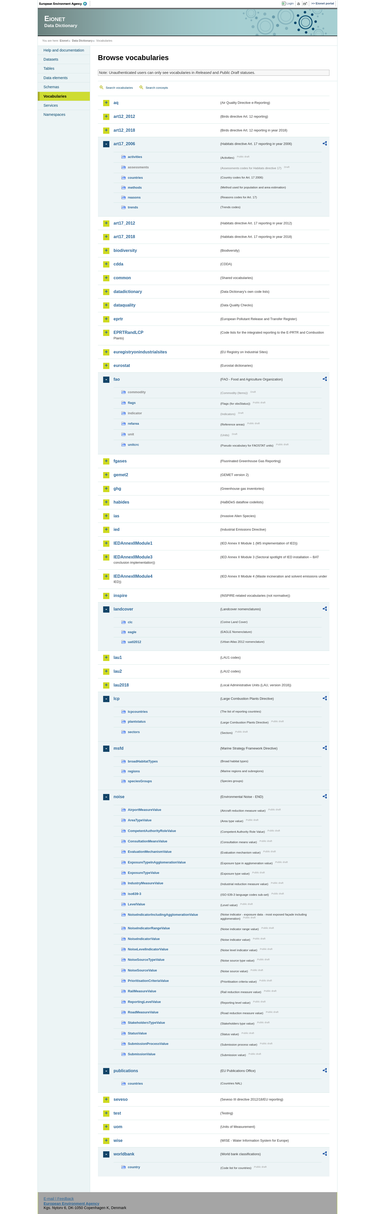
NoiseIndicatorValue (144, 939)
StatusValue (137, 1033)
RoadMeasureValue (143, 1012)
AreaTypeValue (140, 820)
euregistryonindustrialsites (140, 352)
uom (118, 1126)
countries (135, 178)
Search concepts (157, 87)
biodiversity (125, 250)
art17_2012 (124, 223)
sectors (134, 732)
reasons (134, 197)
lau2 (118, 671)
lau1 (118, 657)
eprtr (118, 319)
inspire (120, 595)
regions (134, 771)
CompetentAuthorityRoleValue (152, 831)
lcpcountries (138, 712)
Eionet (64, 40)
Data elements (55, 78)
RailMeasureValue (142, 991)
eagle (132, 632)
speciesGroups (140, 781)
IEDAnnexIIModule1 (133, 543)
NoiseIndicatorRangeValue (149, 928)
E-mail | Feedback (58, 1199)
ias (116, 516)
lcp (117, 698)
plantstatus (137, 721)
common (122, 278)
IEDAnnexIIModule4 (133, 576)
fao (117, 379)
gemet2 (121, 475)
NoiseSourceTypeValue (146, 960)
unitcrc (133, 445)
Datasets (50, 59)
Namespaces (54, 114)
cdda (118, 264)
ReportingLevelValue (144, 1002)
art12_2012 (124, 116)
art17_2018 (124, 236)
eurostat (122, 365)
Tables (48, 68)
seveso (121, 1099)
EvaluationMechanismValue (150, 852)
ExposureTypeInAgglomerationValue (157, 862)
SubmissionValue (141, 1054)
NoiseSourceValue (142, 970)
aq (116, 102)
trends (133, 207)
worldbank (124, 1154)
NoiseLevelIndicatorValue (148, 949)
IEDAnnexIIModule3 (133, 557)
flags (132, 403)
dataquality (124, 305)
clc (130, 622)
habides (121, 502)
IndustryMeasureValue (145, 883)
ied (117, 529)
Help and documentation (63, 50)
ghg (117, 488)
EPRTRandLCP (128, 332)
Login (290, 3)
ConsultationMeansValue (147, 841)
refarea (133, 423)
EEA (64, 3)
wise (118, 1140)
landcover (123, 609)
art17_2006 (124, 144)
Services (50, 105)
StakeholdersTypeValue (146, 1023)
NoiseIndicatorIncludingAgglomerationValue (163, 915)
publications (126, 1071)
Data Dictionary (82, 40)
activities (135, 157)
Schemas (51, 87)
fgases (120, 461)
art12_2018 (124, 130)
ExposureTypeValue (143, 873)
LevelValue (136, 904)
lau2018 (121, 685)
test (117, 1113)
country (134, 1167)
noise (119, 796)
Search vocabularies (119, 87)
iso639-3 (134, 894)
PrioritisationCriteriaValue (148, 981)
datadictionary (128, 291)
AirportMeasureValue (144, 810)
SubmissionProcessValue (148, 1044)
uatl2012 (134, 642)
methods (135, 187)
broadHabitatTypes (143, 761)
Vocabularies (55, 96)
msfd (118, 748)
